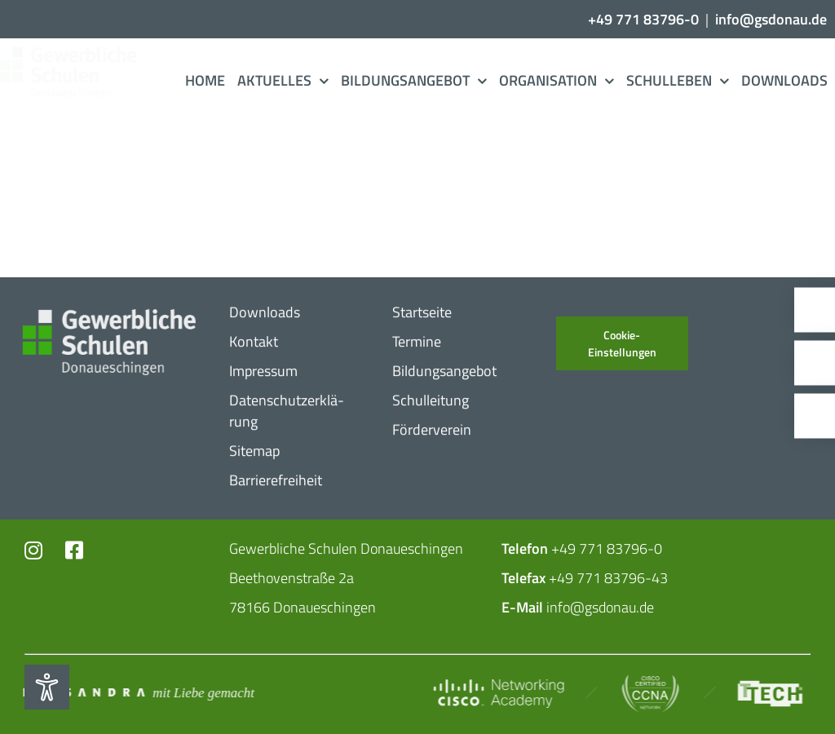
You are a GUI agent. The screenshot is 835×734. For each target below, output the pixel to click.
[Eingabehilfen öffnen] (46, 687)
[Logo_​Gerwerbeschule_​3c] (79, 53)
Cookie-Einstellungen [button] (622, 343)
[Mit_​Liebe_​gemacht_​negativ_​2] (136, 692)
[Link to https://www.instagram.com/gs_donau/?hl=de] (35, 550)
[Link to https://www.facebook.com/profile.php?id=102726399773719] (75, 550)
